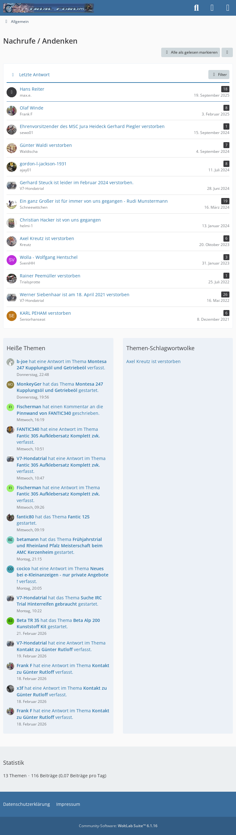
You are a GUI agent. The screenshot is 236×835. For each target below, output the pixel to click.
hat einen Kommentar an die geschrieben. (60, 410)
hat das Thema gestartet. (60, 387)
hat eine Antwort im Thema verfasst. (62, 364)
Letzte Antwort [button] (34, 75)
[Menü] (228, 8)
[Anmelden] (212, 8)
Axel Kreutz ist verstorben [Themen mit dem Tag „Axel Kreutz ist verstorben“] (153, 361)
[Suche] (196, 8)
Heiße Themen (26, 348)
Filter (219, 74)
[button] (227, 52)
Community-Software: (118, 825)
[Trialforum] (48, 8)
